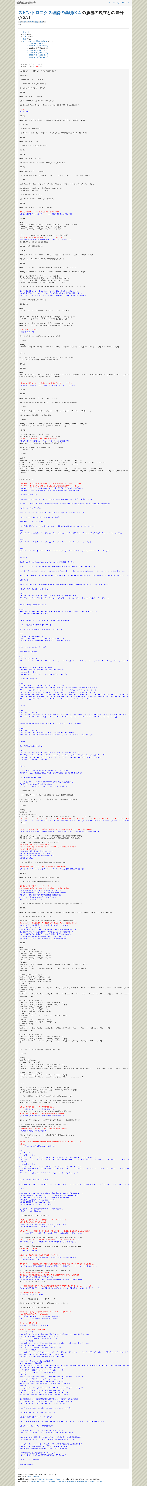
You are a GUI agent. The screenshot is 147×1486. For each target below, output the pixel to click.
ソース (25, 36)
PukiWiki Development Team (49, 1479)
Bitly (101, 1481)
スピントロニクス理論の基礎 (32, 22)
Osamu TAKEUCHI (33, 1477)
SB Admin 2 (53, 1481)
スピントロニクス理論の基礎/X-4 (49, 12)
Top (20, 22)
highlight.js (62, 1481)
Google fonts (71, 1481)
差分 (24, 34)
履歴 (24, 39)
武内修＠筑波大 (26, 2)
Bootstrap (32, 1481)
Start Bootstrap (42, 1481)
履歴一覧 (26, 32)
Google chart (94, 1481)
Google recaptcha (83, 1481)
